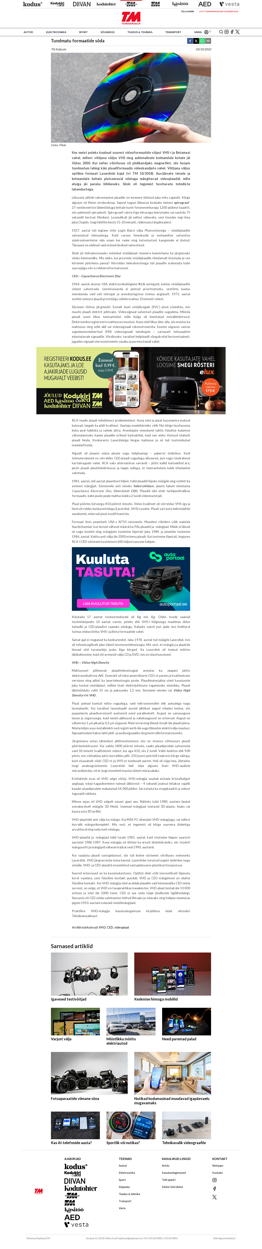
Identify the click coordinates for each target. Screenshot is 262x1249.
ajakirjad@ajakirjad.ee (130, 1238)
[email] (208, 41)
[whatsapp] (202, 41)
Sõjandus (107, 32)
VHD (102, 927)
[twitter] (196, 41)
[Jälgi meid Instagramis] (226, 32)
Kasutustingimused (174, 1172)
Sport (83, 32)
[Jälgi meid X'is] (237, 32)
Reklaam (217, 1165)
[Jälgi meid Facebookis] (232, 32)
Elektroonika (56, 32)
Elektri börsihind (172, 1186)
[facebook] (190, 41)
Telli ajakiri (187, 11)
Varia (198, 32)
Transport (173, 32)
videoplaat (121, 927)
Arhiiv (165, 1165)
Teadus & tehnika (139, 32)
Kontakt (217, 1172)
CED (110, 927)
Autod (28, 32)
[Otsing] (221, 32)
